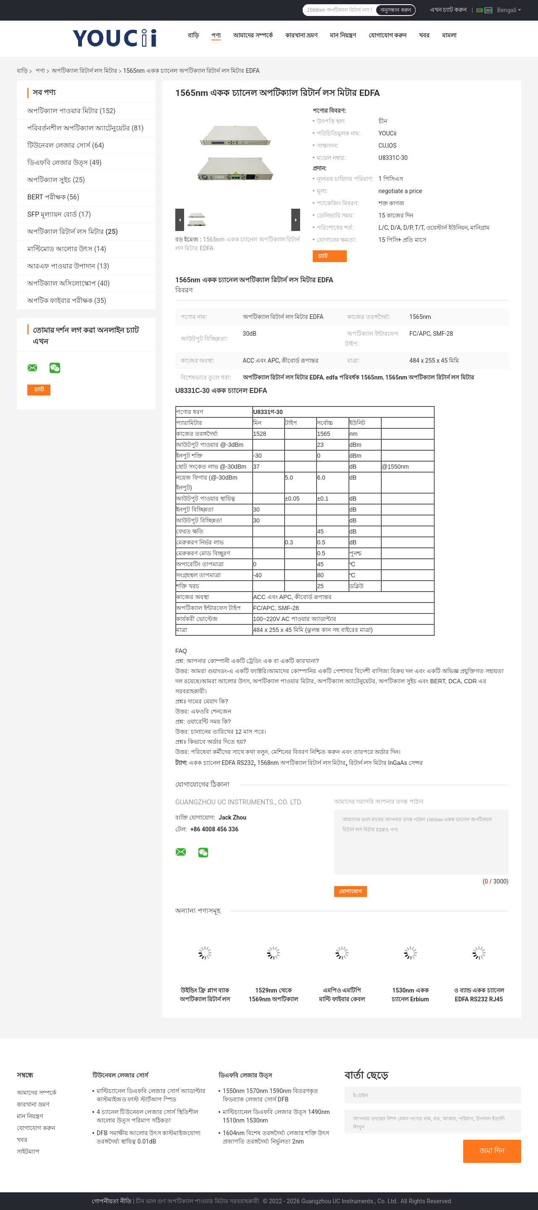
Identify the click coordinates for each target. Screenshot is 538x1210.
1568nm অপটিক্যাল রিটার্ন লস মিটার (301, 762)
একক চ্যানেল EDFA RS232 (221, 762)
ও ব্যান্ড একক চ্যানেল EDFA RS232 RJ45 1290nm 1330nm (479, 995)
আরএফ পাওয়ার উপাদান (61, 266)
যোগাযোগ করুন (387, 35)
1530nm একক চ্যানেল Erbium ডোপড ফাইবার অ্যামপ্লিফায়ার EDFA (410, 995)
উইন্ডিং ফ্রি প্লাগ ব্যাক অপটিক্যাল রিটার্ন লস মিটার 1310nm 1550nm (205, 995)
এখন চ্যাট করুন (448, 9)
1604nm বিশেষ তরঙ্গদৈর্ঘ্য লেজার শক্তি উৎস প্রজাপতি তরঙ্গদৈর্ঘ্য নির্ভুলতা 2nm (276, 1137)
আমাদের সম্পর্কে (252, 35)
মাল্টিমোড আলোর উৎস (59, 249)
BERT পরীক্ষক (46, 197)
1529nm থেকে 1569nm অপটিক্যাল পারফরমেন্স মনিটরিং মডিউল (273, 995)
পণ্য (216, 35)
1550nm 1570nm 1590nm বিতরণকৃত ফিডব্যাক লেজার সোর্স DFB (271, 1095)
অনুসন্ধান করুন (395, 10)
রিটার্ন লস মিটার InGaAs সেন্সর (386, 762)
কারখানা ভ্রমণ (301, 35)
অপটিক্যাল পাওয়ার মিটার (62, 111)
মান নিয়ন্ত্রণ (343, 35)
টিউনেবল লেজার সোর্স (58, 145)
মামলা (449, 35)
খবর (424, 35)
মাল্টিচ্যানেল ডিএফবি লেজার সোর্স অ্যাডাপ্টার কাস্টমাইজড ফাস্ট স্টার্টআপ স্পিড (151, 1095)
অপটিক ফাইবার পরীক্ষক (59, 301)
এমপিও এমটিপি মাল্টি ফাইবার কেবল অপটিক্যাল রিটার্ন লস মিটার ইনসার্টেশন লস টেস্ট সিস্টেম (342, 995)
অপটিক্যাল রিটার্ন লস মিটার (84, 70)
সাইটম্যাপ (28, 1151)
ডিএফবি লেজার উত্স (57, 163)
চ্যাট (322, 256)
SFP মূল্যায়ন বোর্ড (52, 214)
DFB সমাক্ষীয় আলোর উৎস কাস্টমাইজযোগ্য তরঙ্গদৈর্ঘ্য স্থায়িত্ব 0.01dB (148, 1137)
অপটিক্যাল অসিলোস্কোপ (61, 283)
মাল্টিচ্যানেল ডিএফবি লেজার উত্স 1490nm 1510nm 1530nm (276, 1116)
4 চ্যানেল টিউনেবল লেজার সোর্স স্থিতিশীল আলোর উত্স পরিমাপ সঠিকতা (147, 1116)
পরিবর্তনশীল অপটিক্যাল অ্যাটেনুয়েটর (78, 128)
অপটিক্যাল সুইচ (49, 180)
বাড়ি (193, 35)
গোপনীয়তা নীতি (111, 1201)
